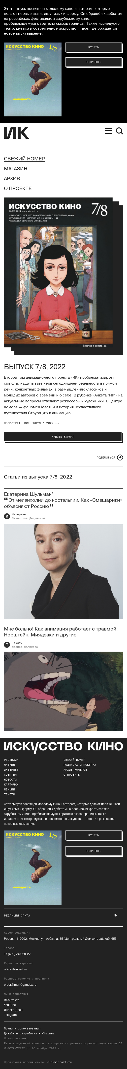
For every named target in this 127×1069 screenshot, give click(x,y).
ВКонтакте (11, 1000)
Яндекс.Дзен (13, 1010)
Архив (12, 178)
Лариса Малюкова (25, 650)
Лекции (9, 789)
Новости (10, 779)
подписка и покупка (80, 764)
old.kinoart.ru (59, 1062)
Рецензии (11, 759)
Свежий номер (24, 158)
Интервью (19, 518)
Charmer (48, 1033)
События (10, 774)
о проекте (72, 774)
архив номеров (75, 769)
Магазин (15, 168)
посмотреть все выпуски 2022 (31, 423)
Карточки (11, 784)
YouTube (10, 1005)
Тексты (17, 646)
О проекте (18, 188)
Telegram (10, 1015)
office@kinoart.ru (15, 969)
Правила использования (22, 1028)
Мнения (9, 764)
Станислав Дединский (28, 522)
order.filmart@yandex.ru (20, 985)
